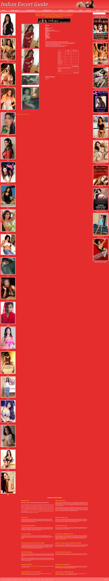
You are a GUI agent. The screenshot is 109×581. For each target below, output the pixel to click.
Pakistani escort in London (33, 573)
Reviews (60, 10)
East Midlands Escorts (58, 15)
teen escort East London (80, 553)
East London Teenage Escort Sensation (63, 552)
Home (3, 10)
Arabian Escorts (61, 13)
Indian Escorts (38, 13)
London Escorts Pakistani (26, 564)
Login (105, 10)
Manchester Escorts (49, 15)
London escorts (60, 546)
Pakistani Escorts (54, 13)
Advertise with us (47, 10)
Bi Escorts (63, 14)
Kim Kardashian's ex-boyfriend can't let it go (64, 533)
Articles (89, 10)
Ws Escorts (49, 14)
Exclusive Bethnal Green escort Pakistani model (31, 571)
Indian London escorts (65, 538)
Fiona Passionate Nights (26, 533)
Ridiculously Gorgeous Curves (61, 517)
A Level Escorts (43, 14)
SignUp (97, 10)
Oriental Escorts (59, 16)
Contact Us (71, 10)
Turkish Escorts (52, 16)
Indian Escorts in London (60, 500)
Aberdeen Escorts (66, 15)
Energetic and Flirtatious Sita (61, 525)
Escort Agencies (31, 10)
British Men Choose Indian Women (28, 525)
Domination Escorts (56, 14)
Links (80, 10)
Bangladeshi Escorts (46, 13)
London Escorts (68, 14)
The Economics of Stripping (26, 552)
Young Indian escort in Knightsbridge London (64, 571)
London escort (61, 566)
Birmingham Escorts (40, 15)
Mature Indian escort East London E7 (62, 564)
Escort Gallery (15, 10)
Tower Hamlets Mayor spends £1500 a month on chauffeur (32, 543)
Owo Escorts (68, 13)
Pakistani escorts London (37, 566)
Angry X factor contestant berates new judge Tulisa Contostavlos (68, 543)
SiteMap (105, 579)
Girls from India (24, 517)
